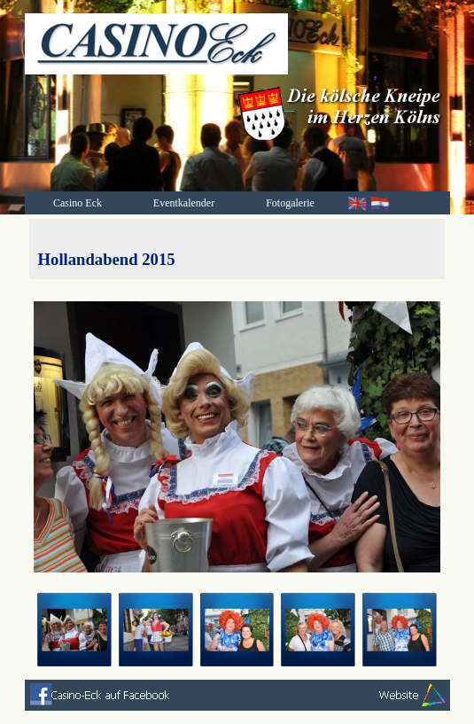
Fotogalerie (290, 203)
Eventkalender (183, 203)
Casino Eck (77, 203)
